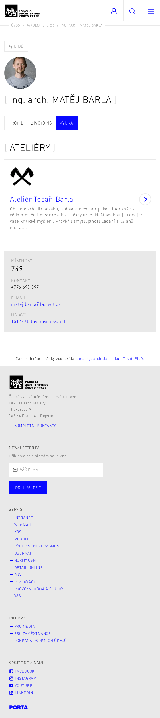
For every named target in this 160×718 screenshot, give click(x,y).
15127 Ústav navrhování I (38, 321)
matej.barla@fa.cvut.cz (36, 304)
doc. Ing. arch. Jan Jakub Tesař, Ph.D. (110, 358)
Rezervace (25, 581)
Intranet (23, 517)
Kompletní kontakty (35, 425)
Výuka (66, 122)
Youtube (20, 685)
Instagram (23, 678)
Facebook (22, 671)
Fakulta (34, 25)
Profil (16, 122)
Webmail (23, 524)
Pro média (24, 626)
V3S (17, 595)
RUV (18, 574)
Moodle (22, 539)
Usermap (23, 553)
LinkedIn (21, 692)
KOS (18, 532)
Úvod (15, 25)
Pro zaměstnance (32, 633)
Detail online (28, 567)
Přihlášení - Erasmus (37, 546)
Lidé (50, 25)
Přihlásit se (28, 487)
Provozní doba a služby (39, 589)
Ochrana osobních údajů (40, 640)
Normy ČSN (25, 560)
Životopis (41, 122)
